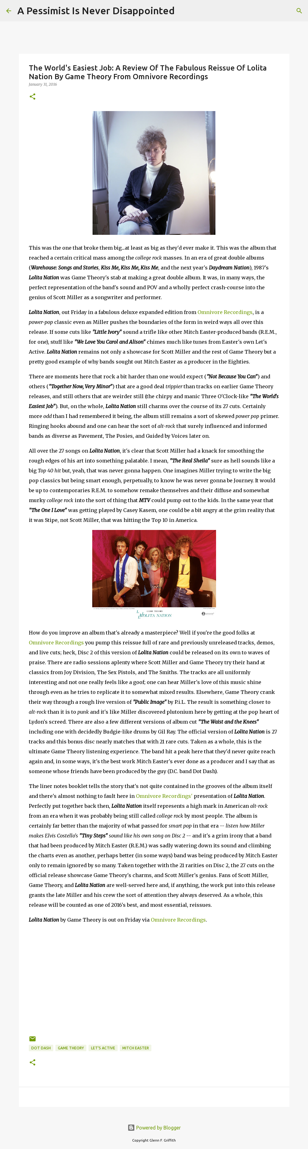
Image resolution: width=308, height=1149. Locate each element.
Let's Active (103, 1048)
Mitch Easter (135, 1048)
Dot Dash (41, 1048)
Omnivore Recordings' (164, 796)
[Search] (183, 10)
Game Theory (71, 1048)
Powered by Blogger (154, 1127)
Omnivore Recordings (225, 312)
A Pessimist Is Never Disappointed (96, 10)
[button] (32, 97)
